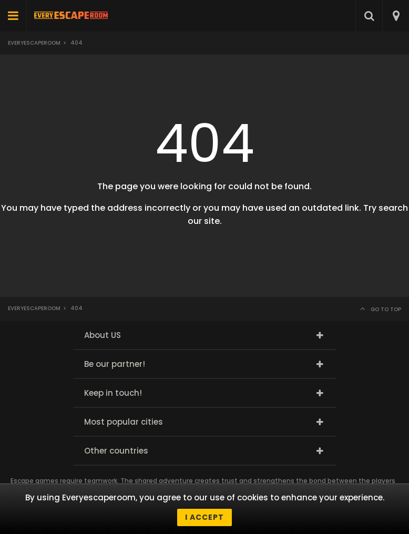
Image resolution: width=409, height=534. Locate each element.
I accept (204, 517)
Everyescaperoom (34, 43)
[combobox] (395, 16)
